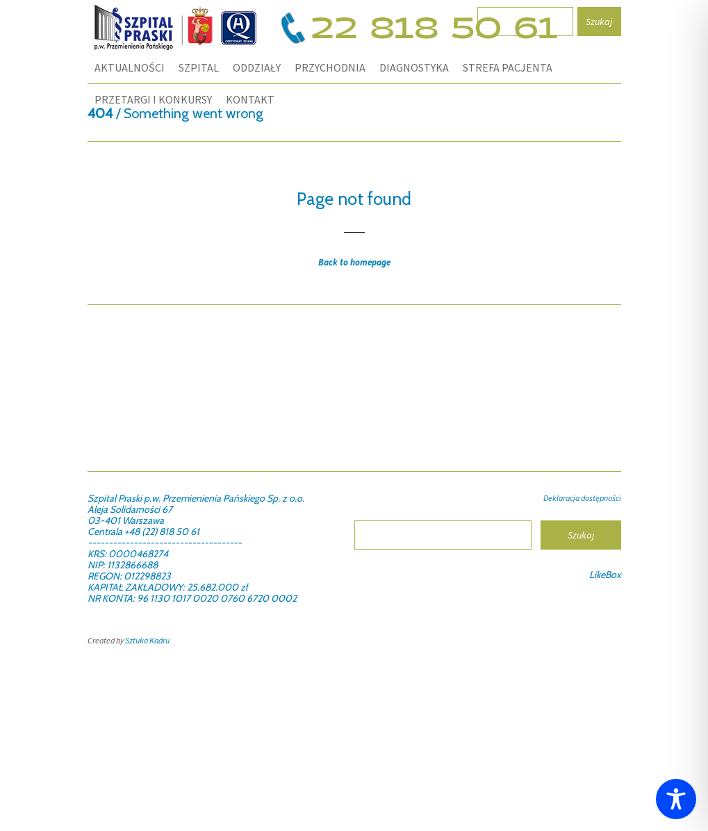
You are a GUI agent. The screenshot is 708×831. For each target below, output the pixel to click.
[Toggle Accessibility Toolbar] (676, 799)
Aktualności (129, 67)
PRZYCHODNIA (330, 67)
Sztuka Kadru (147, 640)
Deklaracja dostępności (582, 498)
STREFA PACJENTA (507, 67)
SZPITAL (199, 67)
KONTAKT (250, 99)
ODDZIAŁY (257, 67)
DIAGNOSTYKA (414, 67)
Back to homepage (354, 262)
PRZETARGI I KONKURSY (153, 99)
